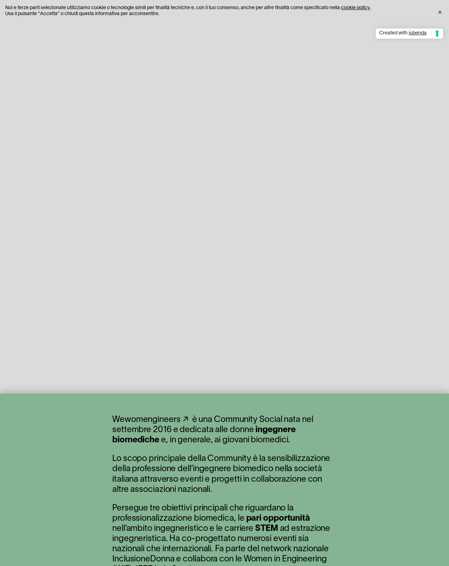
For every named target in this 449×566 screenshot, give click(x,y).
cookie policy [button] (355, 8)
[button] (439, 11)
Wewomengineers (146, 420)
